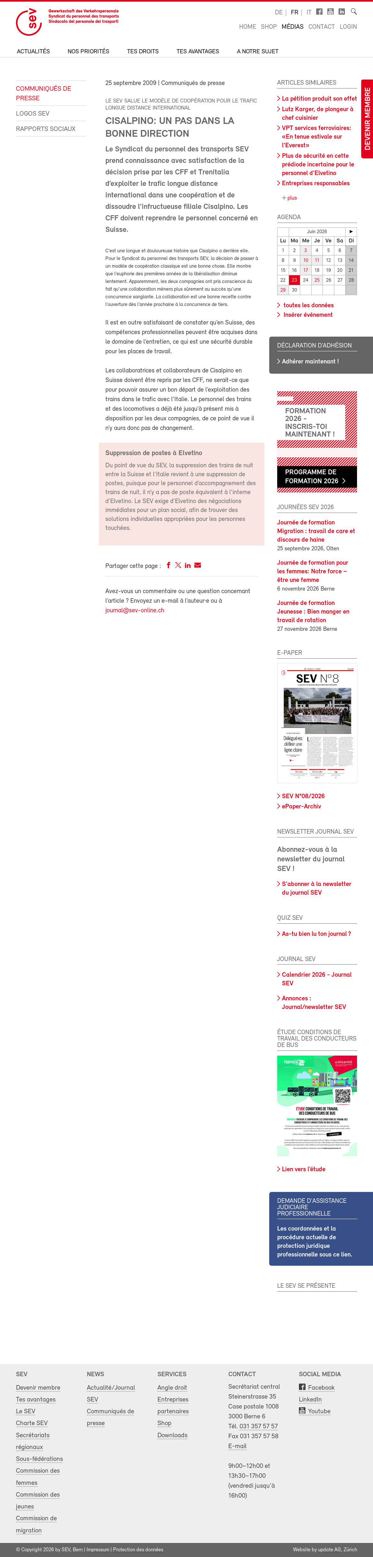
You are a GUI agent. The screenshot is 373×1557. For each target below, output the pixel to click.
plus (291, 198)
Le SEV (25, 1411)
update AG (329, 1550)
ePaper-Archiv (301, 807)
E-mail (237, 1446)
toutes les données (308, 305)
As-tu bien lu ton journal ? (316, 934)
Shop (269, 27)
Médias (293, 27)
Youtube (319, 1411)
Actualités (33, 52)
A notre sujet (257, 52)
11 (317, 260)
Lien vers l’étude (303, 1169)
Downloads (172, 1435)
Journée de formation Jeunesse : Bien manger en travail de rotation (313, 612)
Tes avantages (198, 52)
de (279, 13)
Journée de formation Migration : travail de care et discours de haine (316, 531)
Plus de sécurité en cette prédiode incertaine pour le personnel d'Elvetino (318, 165)
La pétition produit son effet (319, 99)
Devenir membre (368, 119)
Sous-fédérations (39, 1459)
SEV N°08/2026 (303, 796)
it (309, 13)
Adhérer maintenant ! (310, 362)
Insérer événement (307, 315)
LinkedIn (310, 1399)
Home (247, 27)
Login (348, 27)
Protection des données (138, 1550)
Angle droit (172, 1388)
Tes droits (143, 52)
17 (305, 270)
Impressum (98, 1550)
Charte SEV (32, 1423)
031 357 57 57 (259, 1426)
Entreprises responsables (316, 183)
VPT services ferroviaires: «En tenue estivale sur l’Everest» (316, 137)
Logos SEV (32, 114)
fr (294, 13)
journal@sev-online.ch (134, 610)
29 (282, 290)
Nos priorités (88, 52)
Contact (321, 27)
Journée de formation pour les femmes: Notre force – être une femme (312, 572)
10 (305, 260)
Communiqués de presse (43, 94)
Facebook (321, 1388)
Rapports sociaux (45, 129)
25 (317, 280)
